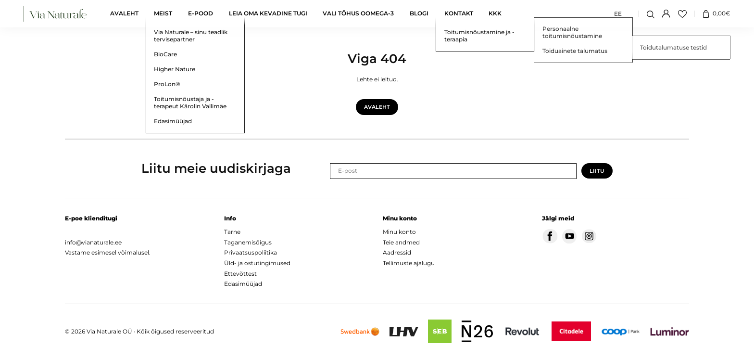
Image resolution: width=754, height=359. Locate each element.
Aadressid (397, 252)
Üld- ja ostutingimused (257, 263)
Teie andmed (401, 242)
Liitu (597, 170)
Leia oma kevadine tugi (268, 13)
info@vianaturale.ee (93, 242)
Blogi (419, 13)
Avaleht (124, 13)
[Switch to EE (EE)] (618, 14)
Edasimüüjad (243, 283)
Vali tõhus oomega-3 (358, 13)
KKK (495, 13)
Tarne (232, 231)
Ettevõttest (240, 273)
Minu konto (399, 231)
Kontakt (458, 13)
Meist (163, 13)
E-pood (200, 13)
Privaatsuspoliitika (250, 252)
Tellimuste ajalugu (409, 263)
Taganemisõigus (248, 242)
